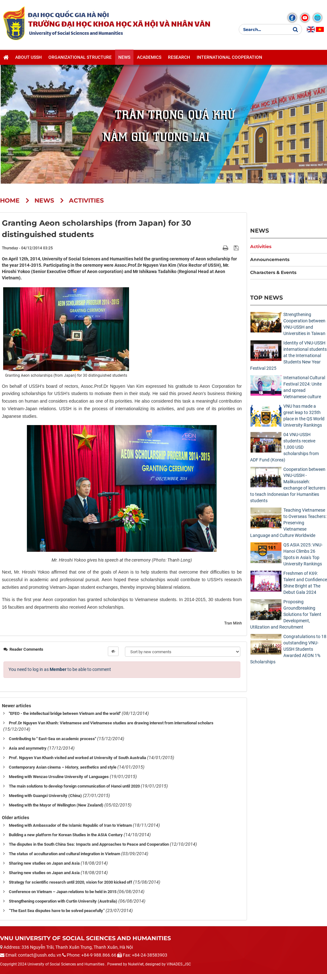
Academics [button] (149, 57)
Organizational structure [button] (80, 57)
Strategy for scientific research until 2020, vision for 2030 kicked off (70, 882)
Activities (260, 246)
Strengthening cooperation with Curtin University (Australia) (63, 901)
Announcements (269, 259)
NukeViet (136, 964)
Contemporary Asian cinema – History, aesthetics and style (62, 767)
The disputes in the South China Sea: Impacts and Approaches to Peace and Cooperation (89, 844)
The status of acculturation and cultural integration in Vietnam (64, 853)
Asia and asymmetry (27, 748)
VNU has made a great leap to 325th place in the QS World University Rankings (303, 416)
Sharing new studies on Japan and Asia (44, 863)
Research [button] (179, 57)
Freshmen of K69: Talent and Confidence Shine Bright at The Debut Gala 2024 (305, 583)
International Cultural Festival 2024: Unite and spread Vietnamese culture (304, 387)
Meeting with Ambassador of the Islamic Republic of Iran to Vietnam (70, 825)
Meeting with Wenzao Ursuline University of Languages (59, 776)
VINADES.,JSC (179, 964)
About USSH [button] (28, 57)
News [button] (124, 57)
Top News (266, 297)
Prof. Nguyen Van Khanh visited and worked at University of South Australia (77, 757)
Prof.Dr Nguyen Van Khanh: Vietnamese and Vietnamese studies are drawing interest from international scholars (111, 723)
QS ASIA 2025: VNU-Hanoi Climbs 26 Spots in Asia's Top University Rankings (303, 554)
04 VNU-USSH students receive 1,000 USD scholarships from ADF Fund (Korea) (284, 447)
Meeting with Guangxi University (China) (45, 795)
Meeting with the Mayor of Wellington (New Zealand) (56, 805)
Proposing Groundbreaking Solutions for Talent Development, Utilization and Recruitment (285, 614)
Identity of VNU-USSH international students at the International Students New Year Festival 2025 (288, 355)
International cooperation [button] (229, 57)
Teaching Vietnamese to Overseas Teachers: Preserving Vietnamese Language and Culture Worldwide (288, 523)
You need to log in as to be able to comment (60, 669)
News (259, 230)
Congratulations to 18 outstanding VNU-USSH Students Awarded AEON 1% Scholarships (288, 649)
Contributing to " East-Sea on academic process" (52, 738)
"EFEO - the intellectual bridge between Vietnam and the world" (65, 713)
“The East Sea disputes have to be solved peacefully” (57, 910)
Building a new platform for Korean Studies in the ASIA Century (66, 834)
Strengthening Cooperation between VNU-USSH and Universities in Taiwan (304, 324)
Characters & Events (273, 272)
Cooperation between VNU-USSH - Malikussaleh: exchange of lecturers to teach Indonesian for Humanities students (287, 485)
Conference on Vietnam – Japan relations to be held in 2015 (62, 891)
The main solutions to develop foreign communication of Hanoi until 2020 (74, 786)
